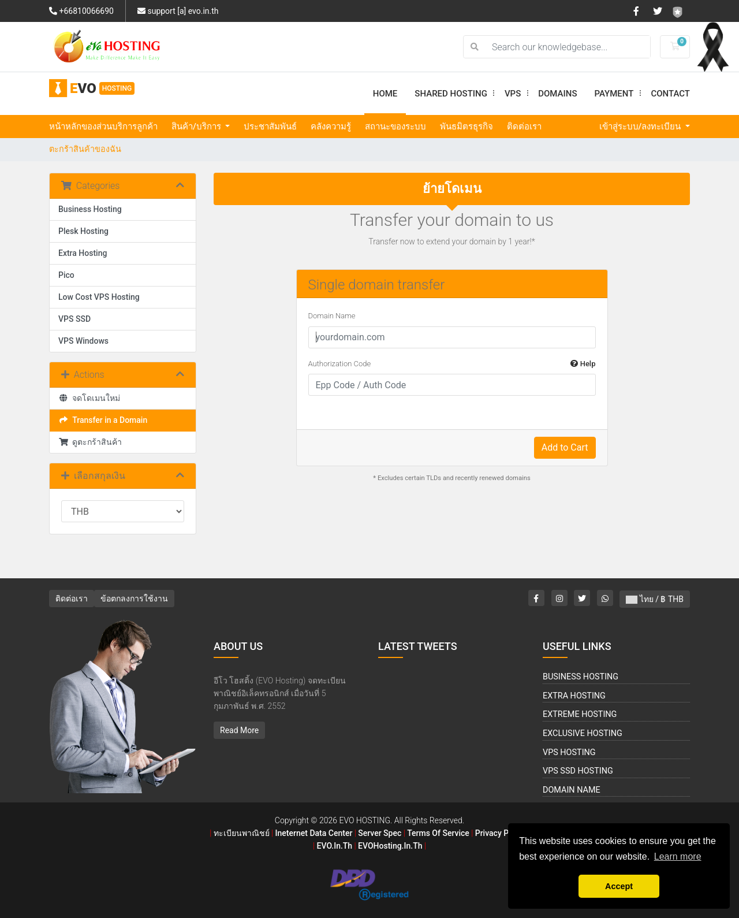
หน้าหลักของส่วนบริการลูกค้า (103, 126)
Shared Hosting (455, 93)
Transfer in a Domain (102, 420)
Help (582, 363)
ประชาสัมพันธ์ (270, 126)
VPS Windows (83, 340)
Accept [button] (619, 886)
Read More (239, 730)
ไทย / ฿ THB (655, 599)
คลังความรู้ (331, 126)
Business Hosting (90, 209)
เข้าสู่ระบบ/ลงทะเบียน (641, 126)
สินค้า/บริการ (197, 126)
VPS (517, 93)
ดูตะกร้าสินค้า (90, 442)
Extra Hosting (82, 253)
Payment (619, 93)
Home (385, 93)
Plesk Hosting (83, 231)
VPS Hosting (569, 752)
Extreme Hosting (580, 714)
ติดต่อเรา (524, 126)
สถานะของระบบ (395, 126)
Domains (557, 93)
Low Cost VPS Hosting (99, 297)
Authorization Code (452, 364)
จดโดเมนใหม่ (89, 398)
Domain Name (332, 315)
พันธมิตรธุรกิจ (466, 126)
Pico (66, 275)
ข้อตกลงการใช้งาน (134, 598)
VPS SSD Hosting (578, 771)
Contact (670, 93)
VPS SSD (74, 319)
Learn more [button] (677, 856)
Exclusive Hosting (582, 733)
